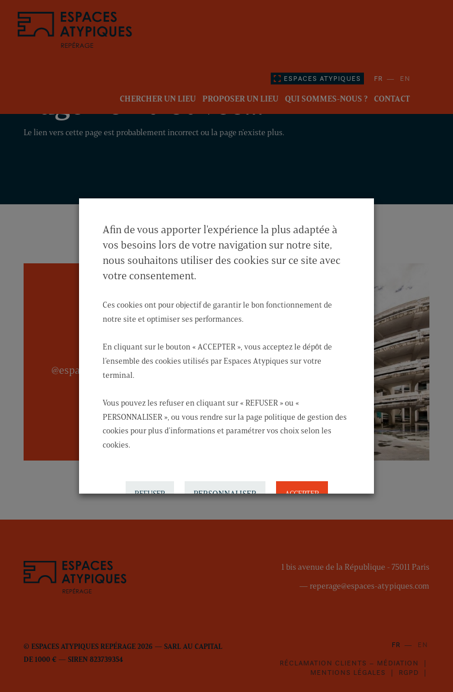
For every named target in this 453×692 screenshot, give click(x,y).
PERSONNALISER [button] (225, 490)
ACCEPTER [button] (302, 490)
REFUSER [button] (149, 490)
